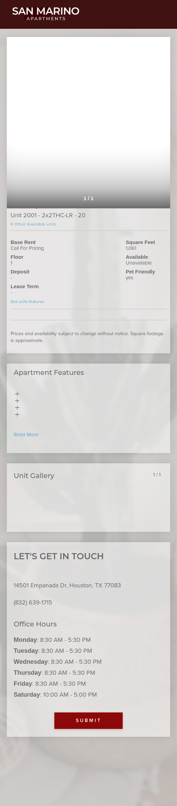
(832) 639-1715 (33, 602)
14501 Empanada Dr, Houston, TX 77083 (67, 585)
